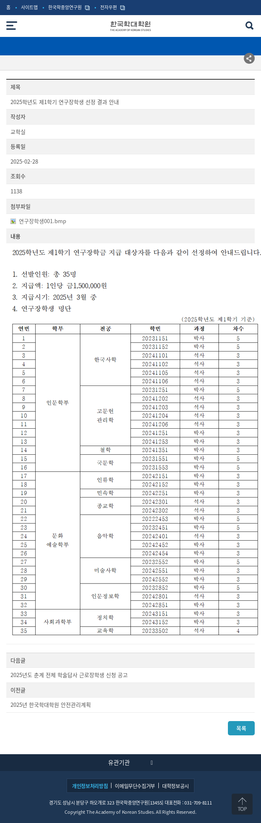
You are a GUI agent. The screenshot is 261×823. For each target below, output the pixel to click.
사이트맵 (29, 7)
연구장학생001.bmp (42, 221)
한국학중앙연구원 (65, 7)
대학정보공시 (175, 786)
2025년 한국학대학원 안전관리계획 (50, 704)
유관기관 (119, 762)
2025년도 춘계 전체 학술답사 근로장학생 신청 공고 (69, 675)
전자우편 (108, 7)
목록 (241, 728)
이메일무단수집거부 (135, 786)
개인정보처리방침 (90, 786)
